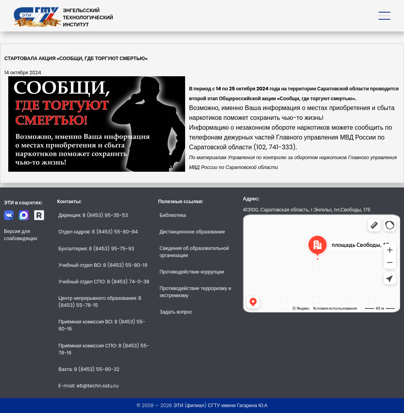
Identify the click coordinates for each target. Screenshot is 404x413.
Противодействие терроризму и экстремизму (195, 292)
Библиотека (173, 215)
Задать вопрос (176, 311)
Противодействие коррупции (192, 271)
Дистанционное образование (192, 231)
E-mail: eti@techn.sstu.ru (89, 385)
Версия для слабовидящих (20, 235)
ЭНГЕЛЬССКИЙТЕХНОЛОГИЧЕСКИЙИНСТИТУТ (88, 17)
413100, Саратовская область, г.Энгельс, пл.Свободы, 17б (306, 209)
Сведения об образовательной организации (194, 252)
